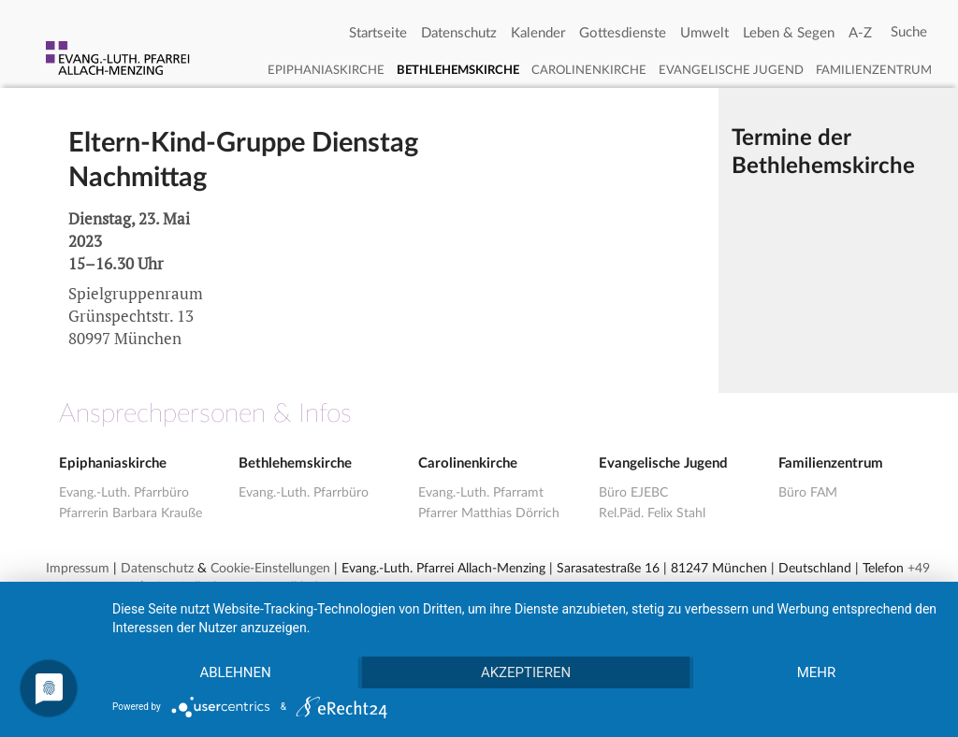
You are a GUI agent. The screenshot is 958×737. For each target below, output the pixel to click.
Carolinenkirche (588, 71)
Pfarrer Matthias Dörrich (488, 513)
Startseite (378, 33)
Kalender (538, 33)
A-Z (860, 33)
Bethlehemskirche (458, 71)
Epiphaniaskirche (326, 71)
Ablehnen (234, 672)
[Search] (909, 32)
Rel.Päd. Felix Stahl (652, 513)
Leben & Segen (789, 33)
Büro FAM (807, 492)
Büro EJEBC (633, 492)
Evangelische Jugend (731, 71)
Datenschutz (459, 33)
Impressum (77, 568)
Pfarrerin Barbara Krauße (130, 513)
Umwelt (704, 33)
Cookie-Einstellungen (270, 568)
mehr (816, 672)
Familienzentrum (874, 71)
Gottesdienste (622, 33)
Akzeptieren (526, 672)
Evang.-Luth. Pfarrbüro (124, 492)
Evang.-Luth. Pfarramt (481, 492)
